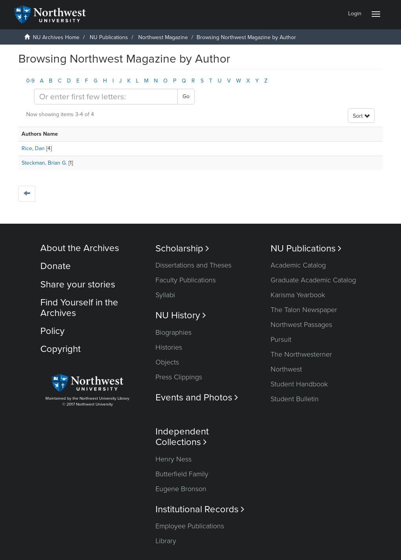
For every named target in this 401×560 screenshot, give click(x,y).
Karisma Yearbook (298, 295)
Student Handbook (299, 384)
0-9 (30, 80)
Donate (55, 266)
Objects (167, 362)
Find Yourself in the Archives (79, 307)
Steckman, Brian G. (44, 163)
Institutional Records (199, 509)
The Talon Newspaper (304, 309)
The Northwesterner (301, 354)
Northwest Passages (301, 324)
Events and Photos (196, 397)
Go (186, 96)
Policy (52, 331)
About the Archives (79, 248)
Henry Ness (173, 459)
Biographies (173, 332)
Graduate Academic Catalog (313, 280)
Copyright (60, 349)
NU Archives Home (56, 37)
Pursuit (281, 339)
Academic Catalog (298, 265)
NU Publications (109, 37)
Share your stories (77, 284)
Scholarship (182, 248)
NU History (180, 315)
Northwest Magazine (163, 37)
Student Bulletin (295, 399)
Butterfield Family (181, 474)
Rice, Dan (33, 148)
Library (165, 541)
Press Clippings (178, 377)
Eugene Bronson (180, 489)
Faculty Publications (185, 280)
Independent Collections (182, 437)
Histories (168, 347)
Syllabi (165, 295)
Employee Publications (189, 526)
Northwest (286, 369)
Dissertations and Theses (193, 265)
